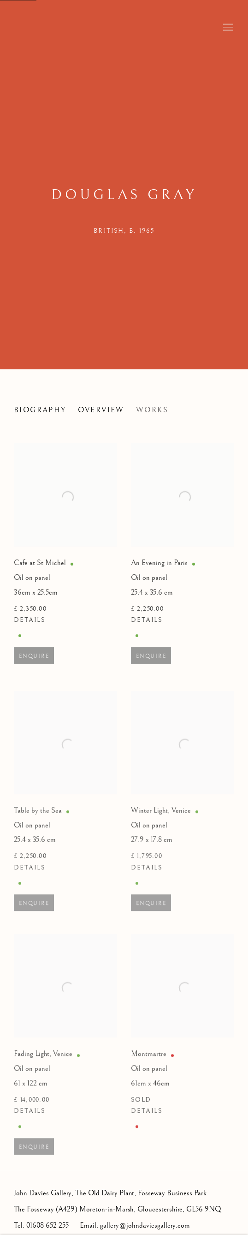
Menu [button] (227, 28)
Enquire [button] (34, 662)
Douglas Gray (124, 195)
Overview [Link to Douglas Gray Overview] (101, 410)
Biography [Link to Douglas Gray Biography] (40, 410)
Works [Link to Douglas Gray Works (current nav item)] (152, 410)
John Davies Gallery (60, 27)
